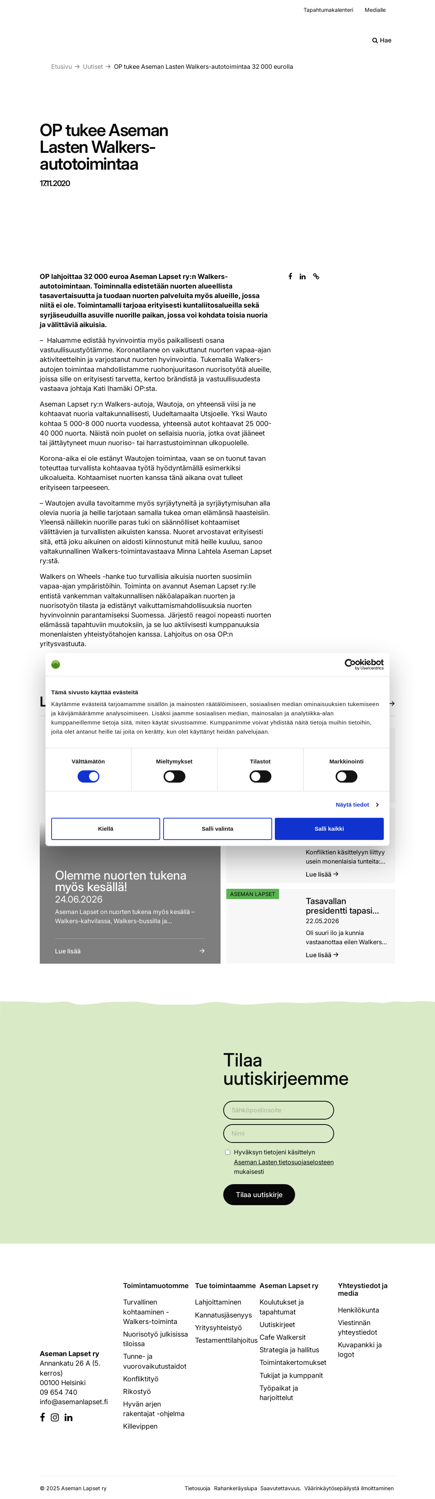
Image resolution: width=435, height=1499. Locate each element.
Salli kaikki (329, 828)
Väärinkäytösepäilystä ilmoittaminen (349, 1488)
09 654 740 (58, 1392)
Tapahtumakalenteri (328, 9)
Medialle (375, 9)
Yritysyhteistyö (218, 1328)
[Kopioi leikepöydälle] (316, 276)
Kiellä (105, 828)
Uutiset (93, 66)
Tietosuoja (197, 1488)
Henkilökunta (358, 1310)
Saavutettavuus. (282, 1488)
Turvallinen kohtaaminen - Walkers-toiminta (150, 1311)
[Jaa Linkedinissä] (302, 276)
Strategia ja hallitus (289, 1350)
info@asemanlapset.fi (74, 1402)
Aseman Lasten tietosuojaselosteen (284, 1162)
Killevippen (140, 1427)
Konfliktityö (141, 1379)
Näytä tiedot (352, 804)
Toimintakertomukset (293, 1362)
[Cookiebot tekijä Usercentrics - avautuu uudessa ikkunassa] (350, 664)
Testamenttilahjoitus (226, 1340)
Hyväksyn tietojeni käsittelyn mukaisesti (284, 1161)
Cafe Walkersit (283, 1337)
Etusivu (61, 66)
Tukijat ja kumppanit (291, 1375)
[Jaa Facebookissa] (290, 276)
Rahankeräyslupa (237, 1488)
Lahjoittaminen (218, 1302)
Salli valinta (218, 828)
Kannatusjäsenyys (223, 1315)
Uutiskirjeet (277, 1325)
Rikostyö (137, 1391)
